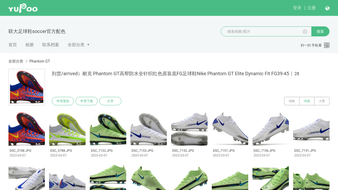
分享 (110, 101)
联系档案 (50, 44)
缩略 (292, 101)
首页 (12, 44)
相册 (29, 44)
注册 (311, 7)
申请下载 (86, 101)
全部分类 (76, 44)
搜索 (320, 31)
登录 (297, 7)
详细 (307, 101)
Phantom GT (39, 61)
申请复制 (63, 101)
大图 (322, 101)
